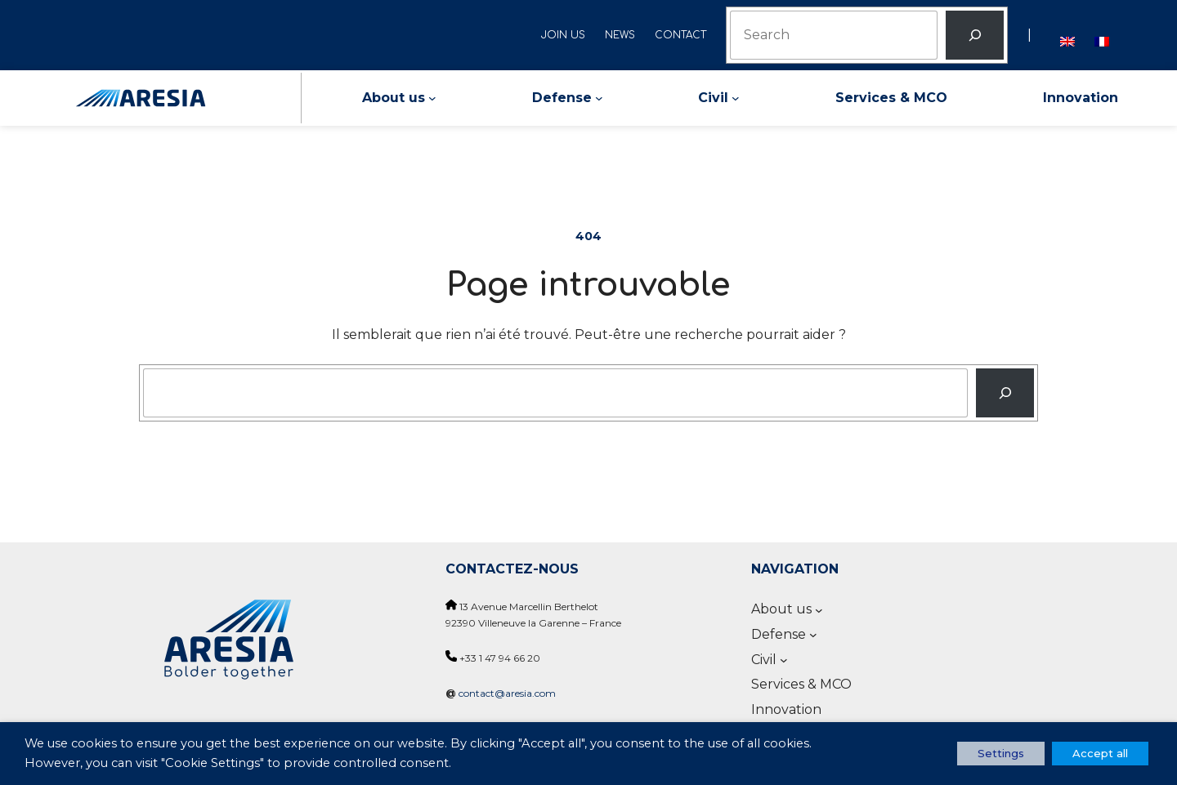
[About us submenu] (432, 98)
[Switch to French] (1101, 34)
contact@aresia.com (507, 693)
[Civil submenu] (736, 98)
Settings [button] (1001, 753)
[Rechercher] (975, 35)
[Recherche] (1005, 392)
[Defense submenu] (599, 98)
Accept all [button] (1100, 753)
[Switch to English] (1067, 34)
